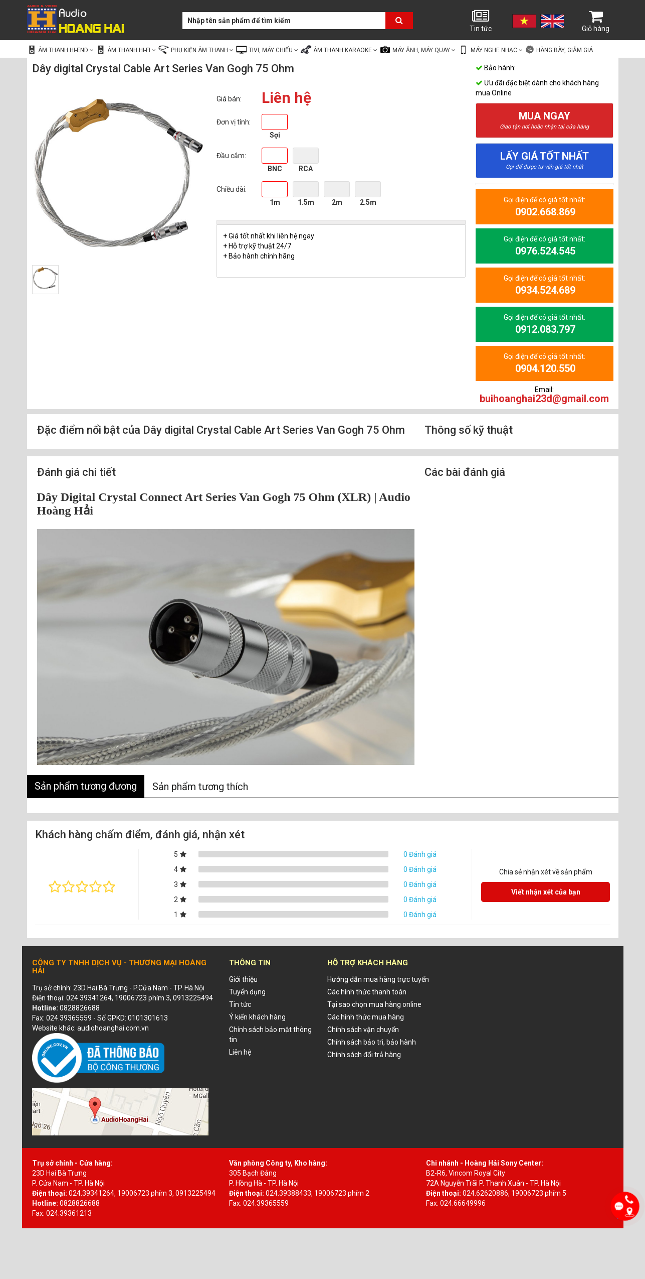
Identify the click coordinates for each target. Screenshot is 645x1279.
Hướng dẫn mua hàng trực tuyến (378, 979)
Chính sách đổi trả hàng (364, 1055)
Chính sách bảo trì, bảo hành (371, 1042)
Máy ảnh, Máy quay (417, 49)
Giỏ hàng (595, 21)
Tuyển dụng (247, 992)
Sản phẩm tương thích (200, 787)
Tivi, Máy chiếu (267, 49)
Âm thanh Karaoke (338, 49)
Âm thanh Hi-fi (126, 49)
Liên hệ (240, 1052)
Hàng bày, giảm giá (559, 49)
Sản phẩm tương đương (86, 786)
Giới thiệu (243, 979)
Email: (544, 395)
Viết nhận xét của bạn (545, 892)
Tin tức (480, 21)
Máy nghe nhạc (490, 49)
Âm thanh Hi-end (60, 49)
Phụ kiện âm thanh (196, 49)
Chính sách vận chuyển (363, 1030)
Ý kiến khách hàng (257, 1017)
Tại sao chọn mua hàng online (374, 1004)
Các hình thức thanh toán (366, 992)
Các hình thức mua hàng (365, 1017)
